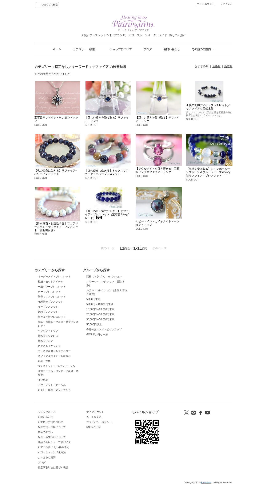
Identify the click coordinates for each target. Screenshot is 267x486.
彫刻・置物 (44, 361)
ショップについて (121, 49)
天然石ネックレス (48, 335)
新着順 (228, 66)
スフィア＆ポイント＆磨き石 (54, 355)
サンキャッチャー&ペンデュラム (56, 366)
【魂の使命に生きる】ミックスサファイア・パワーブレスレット (107, 172)
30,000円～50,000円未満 (100, 319)
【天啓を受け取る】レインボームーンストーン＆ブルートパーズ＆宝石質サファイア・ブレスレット (208, 172)
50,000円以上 (94, 324)
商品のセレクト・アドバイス (54, 442)
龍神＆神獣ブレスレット (52, 316)
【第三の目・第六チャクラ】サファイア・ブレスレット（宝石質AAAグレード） (107, 214)
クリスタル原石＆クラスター (54, 350)
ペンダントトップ (48, 330)
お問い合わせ (171, 49)
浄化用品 (43, 379)
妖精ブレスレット (48, 311)
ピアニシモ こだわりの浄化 (53, 447)
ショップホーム (47, 412)
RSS (89, 427)
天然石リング (45, 340)
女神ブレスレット (48, 306)
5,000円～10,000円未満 (99, 304)
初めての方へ (45, 432)
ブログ (147, 49)
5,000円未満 (93, 299)
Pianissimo (206, 482)
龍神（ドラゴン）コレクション (104, 276)
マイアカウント (206, 4)
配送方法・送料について (52, 427)
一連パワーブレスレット (52, 286)
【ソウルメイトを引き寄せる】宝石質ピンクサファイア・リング (157, 170)
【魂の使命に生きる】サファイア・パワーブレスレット (56, 172)
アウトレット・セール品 (52, 384)
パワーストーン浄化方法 (52, 452)
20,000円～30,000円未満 (100, 314)
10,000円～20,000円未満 (100, 309)
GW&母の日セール (97, 334)
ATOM (97, 427)
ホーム (57, 49)
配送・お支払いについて (52, 437)
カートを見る (93, 417)
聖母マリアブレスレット (52, 296)
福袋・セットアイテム (50, 281)
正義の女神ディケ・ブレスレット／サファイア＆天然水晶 (208, 107)
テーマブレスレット (49, 291)
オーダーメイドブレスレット (54, 276)
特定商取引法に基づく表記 (53, 467)
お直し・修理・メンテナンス (54, 390)
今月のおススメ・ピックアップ (104, 329)
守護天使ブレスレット (50, 301)
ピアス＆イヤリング (49, 345)
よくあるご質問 (47, 457)
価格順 (216, 66)
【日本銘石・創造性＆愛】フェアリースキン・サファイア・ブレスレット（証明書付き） (56, 227)
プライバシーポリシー (99, 422)
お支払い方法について (50, 422)
